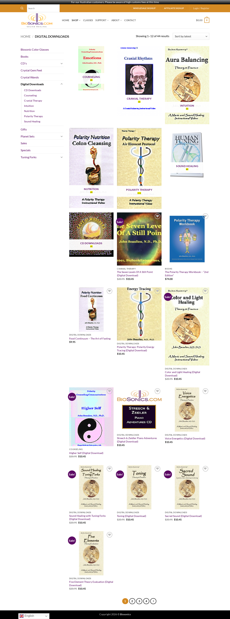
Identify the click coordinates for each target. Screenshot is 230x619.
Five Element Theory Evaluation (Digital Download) (91, 583)
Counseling (30, 95)
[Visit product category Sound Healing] (187, 154)
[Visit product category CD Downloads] (91, 234)
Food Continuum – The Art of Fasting (90, 338)
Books (24, 56)
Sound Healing (32, 121)
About (116, 20)
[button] (201, 8)
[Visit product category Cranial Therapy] (139, 81)
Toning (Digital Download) (131, 515)
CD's (24, 63)
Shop (76, 20)
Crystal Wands (30, 77)
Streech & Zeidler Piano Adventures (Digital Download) (137, 440)
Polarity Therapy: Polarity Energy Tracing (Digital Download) (135, 348)
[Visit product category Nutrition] (91, 168)
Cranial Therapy (33, 100)
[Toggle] (61, 63)
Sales (24, 143)
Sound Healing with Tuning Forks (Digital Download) (87, 517)
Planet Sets (27, 136)
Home (65, 20)
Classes (88, 20)
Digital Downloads (32, 84)
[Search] (22, 8)
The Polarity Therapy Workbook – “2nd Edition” (186, 273)
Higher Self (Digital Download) (86, 452)
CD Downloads (32, 90)
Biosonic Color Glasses (35, 49)
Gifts (24, 129)
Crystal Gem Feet (31, 70)
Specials (26, 150)
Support (102, 20)
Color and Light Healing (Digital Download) (182, 374)
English (26, 616)
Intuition (29, 105)
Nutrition (29, 110)
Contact (130, 20)
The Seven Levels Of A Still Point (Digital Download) (135, 273)
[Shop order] (191, 36)
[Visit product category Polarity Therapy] (139, 168)
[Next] (153, 601)
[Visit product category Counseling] (91, 68)
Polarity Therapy (33, 116)
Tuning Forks (28, 157)
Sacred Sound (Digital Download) (183, 515)
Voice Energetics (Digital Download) (185, 438)
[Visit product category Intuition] (187, 85)
